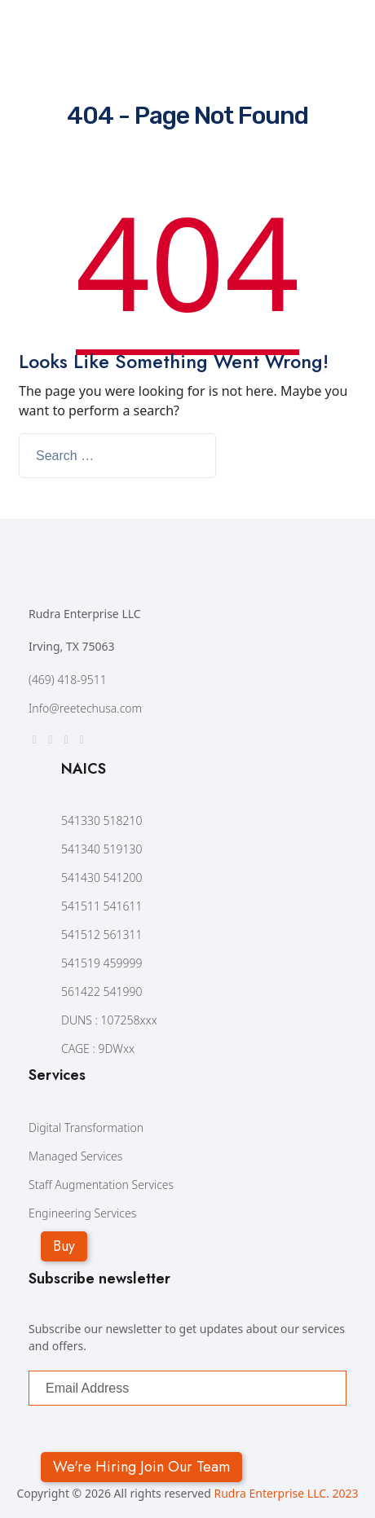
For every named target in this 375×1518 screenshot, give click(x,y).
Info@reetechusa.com (85, 708)
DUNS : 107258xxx (109, 1020)
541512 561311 (102, 934)
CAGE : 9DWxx (98, 1048)
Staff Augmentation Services (101, 1184)
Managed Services (75, 1156)
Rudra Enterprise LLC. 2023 (286, 1493)
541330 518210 (102, 820)
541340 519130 (102, 849)
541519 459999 (102, 963)
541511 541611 (102, 906)
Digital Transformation (86, 1127)
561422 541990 (102, 991)
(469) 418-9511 (68, 679)
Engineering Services (82, 1213)
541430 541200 (102, 877)
